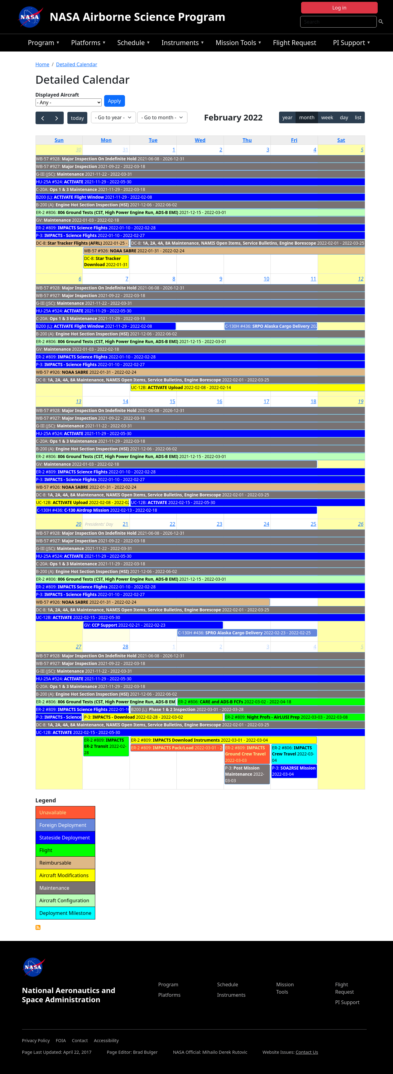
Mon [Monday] (106, 140)
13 (78, 401)
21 (125, 524)
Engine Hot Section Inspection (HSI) (92, 205)
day (344, 117)
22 (172, 524)
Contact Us (307, 1052)
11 (313, 278)
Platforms (87, 43)
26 (361, 524)
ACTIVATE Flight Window (79, 197)
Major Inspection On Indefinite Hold (99, 159)
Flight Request (294, 42)
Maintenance (70, 174)
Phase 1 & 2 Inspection (172, 709)
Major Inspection (79, 166)
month (307, 117)
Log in (339, 7)
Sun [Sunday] (59, 140)
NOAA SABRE (123, 251)
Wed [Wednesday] (200, 140)
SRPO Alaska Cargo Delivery (281, 326)
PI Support (350, 43)
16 (219, 401)
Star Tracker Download (102, 261)
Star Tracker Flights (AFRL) (75, 243)
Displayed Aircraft (57, 94)
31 (125, 149)
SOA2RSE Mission (298, 768)
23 (219, 524)
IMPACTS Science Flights (83, 228)
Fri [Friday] (294, 140)
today (77, 118)
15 (172, 401)
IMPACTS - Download (114, 717)
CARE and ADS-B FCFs (221, 702)
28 (125, 646)
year (287, 117)
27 (78, 646)
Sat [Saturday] (341, 140)
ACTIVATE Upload (165, 387)
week (327, 117)
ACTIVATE (73, 182)
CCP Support (104, 625)
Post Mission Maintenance (242, 771)
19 (361, 401)
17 (266, 401)
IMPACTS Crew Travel (292, 751)
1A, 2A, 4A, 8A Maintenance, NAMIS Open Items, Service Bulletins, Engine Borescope (229, 243)
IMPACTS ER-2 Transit (104, 743)
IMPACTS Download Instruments (186, 740)
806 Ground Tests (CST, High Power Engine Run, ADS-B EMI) (118, 212)
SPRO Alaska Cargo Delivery (234, 633)
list (358, 117)
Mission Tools (237, 43)
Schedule (132, 43)
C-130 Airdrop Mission (86, 510)
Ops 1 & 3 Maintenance (73, 189)
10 (266, 278)
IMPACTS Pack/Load (173, 748)
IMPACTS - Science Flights (70, 235)
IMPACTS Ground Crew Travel (245, 751)
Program (42, 43)
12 (361, 278)
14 (125, 401)
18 (313, 401)
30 (78, 149)
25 (313, 524)
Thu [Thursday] (247, 140)
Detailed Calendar (76, 64)
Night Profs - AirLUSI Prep (273, 717)
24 (266, 524)
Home (43, 64)
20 (78, 524)
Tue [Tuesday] (153, 140)
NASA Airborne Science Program (137, 16)
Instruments (182, 43)
